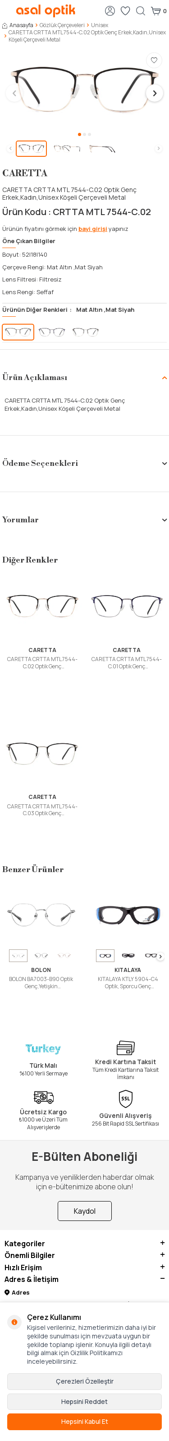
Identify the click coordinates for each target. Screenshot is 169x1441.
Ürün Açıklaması (84, 377)
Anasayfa (17, 25)
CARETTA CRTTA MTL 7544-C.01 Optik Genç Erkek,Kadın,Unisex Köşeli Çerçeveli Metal (126, 663)
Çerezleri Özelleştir (85, 1381)
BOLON (41, 970)
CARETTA (24, 173)
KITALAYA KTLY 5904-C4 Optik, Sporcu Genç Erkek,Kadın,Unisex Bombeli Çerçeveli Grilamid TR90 (128, 983)
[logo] (46, 11)
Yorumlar (84, 520)
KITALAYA (127, 970)
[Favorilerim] (125, 11)
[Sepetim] (159, 11)
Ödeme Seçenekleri (84, 463)
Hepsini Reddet (84, 1401)
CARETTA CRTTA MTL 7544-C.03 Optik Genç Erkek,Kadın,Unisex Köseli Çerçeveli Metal (42, 810)
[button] (79, 134)
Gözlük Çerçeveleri (62, 25)
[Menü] (6, 10)
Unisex (99, 25)
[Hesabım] (110, 11)
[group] (84, 89)
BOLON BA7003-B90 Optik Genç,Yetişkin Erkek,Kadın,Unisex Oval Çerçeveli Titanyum (41, 983)
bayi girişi (92, 229)
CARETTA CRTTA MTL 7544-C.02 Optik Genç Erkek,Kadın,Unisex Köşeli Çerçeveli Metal (42, 663)
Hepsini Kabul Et (84, 1421)
